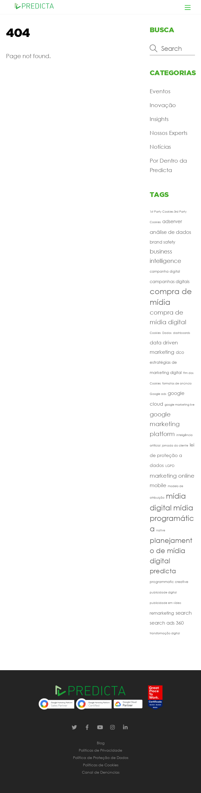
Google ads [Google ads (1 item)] (158, 394)
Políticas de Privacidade (100, 750)
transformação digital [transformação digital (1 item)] (165, 633)
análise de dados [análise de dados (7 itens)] (170, 232)
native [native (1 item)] (160, 530)
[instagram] (113, 726)
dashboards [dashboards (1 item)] (181, 333)
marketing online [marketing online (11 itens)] (172, 475)
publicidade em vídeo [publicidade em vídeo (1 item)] (165, 603)
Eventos (160, 91)
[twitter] (74, 726)
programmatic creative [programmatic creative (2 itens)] (169, 582)
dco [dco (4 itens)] (180, 352)
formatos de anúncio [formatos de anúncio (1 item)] (177, 383)
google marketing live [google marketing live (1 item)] (179, 405)
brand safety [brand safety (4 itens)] (162, 242)
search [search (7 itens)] (184, 613)
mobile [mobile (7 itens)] (158, 485)
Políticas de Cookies (100, 764)
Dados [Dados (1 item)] (166, 333)
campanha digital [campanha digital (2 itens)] (165, 271)
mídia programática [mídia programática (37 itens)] (172, 518)
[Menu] (187, 7)
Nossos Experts (168, 133)
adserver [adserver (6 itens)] (172, 221)
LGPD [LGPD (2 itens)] (170, 466)
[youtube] (100, 726)
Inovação (163, 105)
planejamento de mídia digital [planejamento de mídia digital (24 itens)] (171, 550)
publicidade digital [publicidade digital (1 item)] (163, 592)
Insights (159, 119)
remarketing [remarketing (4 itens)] (162, 613)
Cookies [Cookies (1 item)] (155, 333)
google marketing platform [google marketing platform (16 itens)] (165, 423)
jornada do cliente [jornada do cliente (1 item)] (175, 445)
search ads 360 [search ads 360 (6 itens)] (167, 623)
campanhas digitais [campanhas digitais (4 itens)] (169, 281)
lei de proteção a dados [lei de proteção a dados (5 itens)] (172, 455)
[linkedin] (125, 726)
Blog (100, 742)
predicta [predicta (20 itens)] (163, 571)
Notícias (160, 147)
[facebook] (87, 726)
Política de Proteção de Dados (100, 757)
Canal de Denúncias (100, 772)
